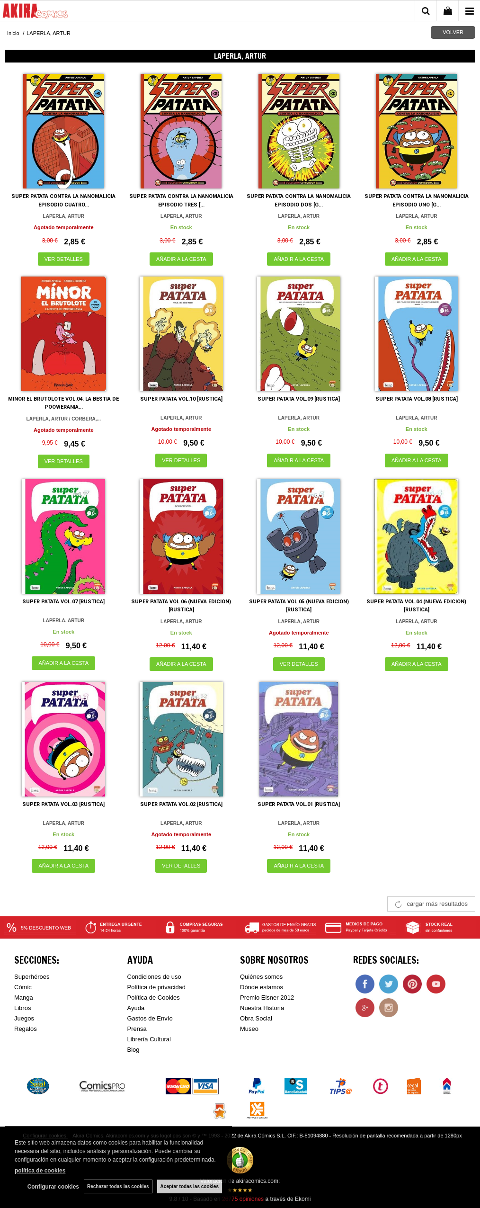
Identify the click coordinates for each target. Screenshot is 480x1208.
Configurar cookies (53, 1186)
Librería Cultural (149, 1039)
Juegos (24, 1018)
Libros (22, 1007)
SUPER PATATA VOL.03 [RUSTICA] (63, 804)
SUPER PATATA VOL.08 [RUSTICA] (416, 399)
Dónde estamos (261, 987)
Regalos (25, 1028)
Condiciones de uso (154, 976)
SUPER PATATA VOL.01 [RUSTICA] (299, 804)
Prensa (137, 1028)
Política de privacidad (156, 987)
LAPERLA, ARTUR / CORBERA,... (64, 418)
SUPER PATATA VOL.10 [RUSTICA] (181, 399)
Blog (133, 1049)
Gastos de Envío (150, 1018)
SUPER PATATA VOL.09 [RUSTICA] (299, 399)
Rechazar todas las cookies (118, 1186)
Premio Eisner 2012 (267, 997)
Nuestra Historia (262, 1007)
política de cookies (40, 1170)
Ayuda (136, 1007)
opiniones (243, 1199)
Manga (23, 997)
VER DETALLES (63, 259)
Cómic (23, 987)
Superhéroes (31, 976)
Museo (249, 1028)
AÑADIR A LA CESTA (181, 259)
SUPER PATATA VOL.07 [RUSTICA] (63, 602)
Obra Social (256, 1018)
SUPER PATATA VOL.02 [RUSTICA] (181, 804)
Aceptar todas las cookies (189, 1186)
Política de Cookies (153, 997)
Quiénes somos (261, 976)
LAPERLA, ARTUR (63, 216)
